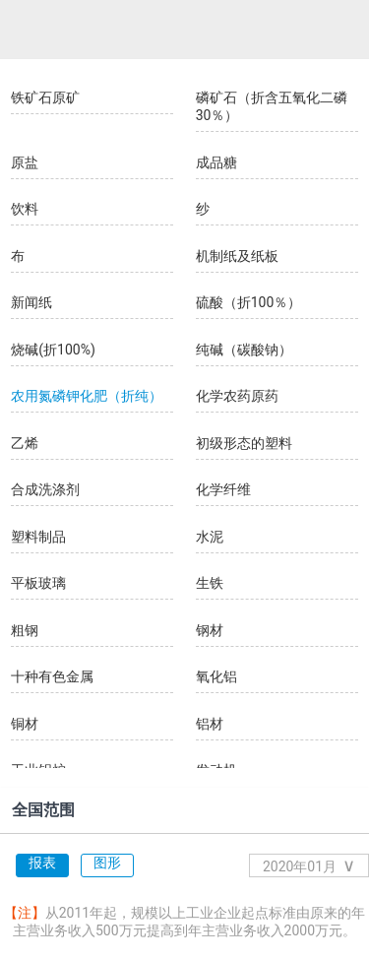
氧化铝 (216, 676)
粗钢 (24, 630)
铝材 (209, 724)
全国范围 (43, 809)
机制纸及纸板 (237, 256)
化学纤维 (223, 489)
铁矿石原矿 (45, 97)
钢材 (209, 630)
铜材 (24, 724)
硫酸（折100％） (249, 302)
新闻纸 (31, 302)
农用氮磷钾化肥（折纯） (86, 396)
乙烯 (24, 443)
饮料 (24, 209)
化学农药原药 (237, 396)
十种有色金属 (52, 676)
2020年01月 (309, 865)
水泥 (209, 536)
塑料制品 (38, 536)
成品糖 (216, 162)
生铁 (209, 583)
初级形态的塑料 (244, 443)
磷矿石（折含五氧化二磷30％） (271, 106)
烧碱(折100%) (53, 349)
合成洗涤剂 (45, 489)
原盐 (24, 162)
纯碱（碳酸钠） (244, 349)
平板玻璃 (38, 583)
